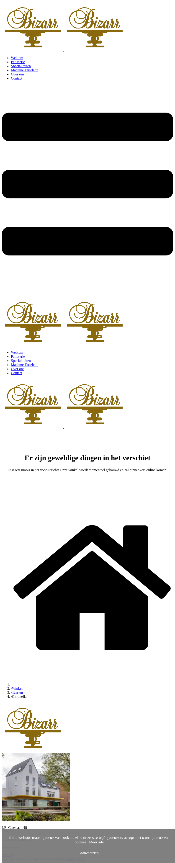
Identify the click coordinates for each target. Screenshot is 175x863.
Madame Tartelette (24, 70)
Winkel (17, 688)
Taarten (17, 692)
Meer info (96, 842)
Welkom (17, 58)
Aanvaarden (89, 852)
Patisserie (18, 62)
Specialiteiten (21, 66)
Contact (16, 78)
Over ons (17, 74)
